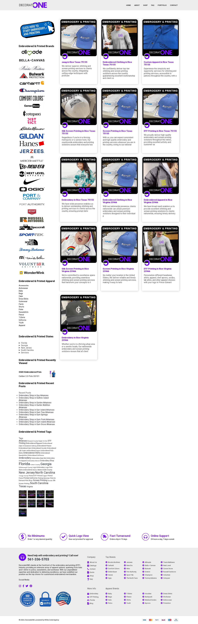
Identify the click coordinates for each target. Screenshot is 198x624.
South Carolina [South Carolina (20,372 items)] (39, 483)
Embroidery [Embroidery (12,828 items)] (25, 457)
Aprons (147, 603)
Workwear (167, 597)
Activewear (23, 288)
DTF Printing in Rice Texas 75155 (160, 131)
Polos (21, 309)
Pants (21, 304)
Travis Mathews (169, 562)
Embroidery (94, 594)
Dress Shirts (23, 299)
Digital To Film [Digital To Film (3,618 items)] (42, 441)
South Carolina (27, 350)
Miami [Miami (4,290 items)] (35, 470)
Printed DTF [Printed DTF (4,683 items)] (33, 476)
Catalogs (93, 565)
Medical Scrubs (150, 600)
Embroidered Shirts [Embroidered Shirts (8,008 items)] (31, 453)
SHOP (145, 5)
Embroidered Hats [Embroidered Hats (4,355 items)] (25, 448)
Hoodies (148, 594)
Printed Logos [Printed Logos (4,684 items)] (42, 476)
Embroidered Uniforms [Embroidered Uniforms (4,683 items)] (36, 455)
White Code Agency (52, 620)
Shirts (129, 600)
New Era (129, 565)
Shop (92, 576)
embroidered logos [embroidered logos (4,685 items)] (33, 450)
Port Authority (131, 572)
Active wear (167, 600)
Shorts (21, 307)
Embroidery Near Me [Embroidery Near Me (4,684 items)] (39, 458)
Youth (21, 323)
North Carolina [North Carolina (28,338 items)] (45, 472)
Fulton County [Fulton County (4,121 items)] (35, 465)
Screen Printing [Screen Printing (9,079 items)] (40, 480)
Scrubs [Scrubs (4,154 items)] (50, 480)
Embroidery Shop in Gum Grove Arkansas (37, 424)
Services (25, 352)
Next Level (167, 565)
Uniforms (22, 320)
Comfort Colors (113, 569)
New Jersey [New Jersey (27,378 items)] (27, 472)
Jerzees (129, 562)
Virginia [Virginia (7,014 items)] (30, 486)
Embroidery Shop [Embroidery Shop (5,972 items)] (47, 461)
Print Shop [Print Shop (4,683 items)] (28, 480)
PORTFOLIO (162, 5)
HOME (128, 5)
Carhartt (111, 565)
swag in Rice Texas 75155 (74, 62)
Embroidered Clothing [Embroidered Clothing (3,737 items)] (29, 446)
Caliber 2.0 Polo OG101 (29, 376)
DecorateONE (30, 620)
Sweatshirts (23, 312)
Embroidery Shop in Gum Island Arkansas (37, 422)
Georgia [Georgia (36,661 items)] (46, 464)
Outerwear (23, 301)
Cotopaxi (166, 578)
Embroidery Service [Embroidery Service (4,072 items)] (33, 461)
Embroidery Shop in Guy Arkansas (33, 395)
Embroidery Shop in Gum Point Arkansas (36, 419)
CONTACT (174, 5)
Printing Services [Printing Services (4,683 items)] (44, 478)
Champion (148, 575)
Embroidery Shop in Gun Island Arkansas (36, 410)
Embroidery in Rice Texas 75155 (78, 200)
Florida (24, 343)
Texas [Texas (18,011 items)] (22, 486)
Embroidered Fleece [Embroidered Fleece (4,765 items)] (44, 446)
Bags (21, 293)
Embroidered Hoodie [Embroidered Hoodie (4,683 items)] (39, 448)
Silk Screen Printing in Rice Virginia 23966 (75, 270)
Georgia (24, 345)
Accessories (24, 286)
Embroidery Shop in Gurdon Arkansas (35, 402)
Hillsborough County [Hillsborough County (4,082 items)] (25, 467)
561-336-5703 (38, 559)
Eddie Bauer (112, 572)
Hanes (110, 575)
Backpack (148, 597)
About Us (93, 562)
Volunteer (166, 575)
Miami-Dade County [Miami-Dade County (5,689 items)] (45, 470)
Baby (21, 291)
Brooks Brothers (114, 562)
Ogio (110, 578)
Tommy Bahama (151, 578)
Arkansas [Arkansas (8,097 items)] (23, 441)
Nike (128, 569)
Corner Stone (168, 569)
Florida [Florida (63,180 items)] (24, 464)
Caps (21, 296)
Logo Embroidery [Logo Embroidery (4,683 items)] (39, 467)
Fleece (21, 315)
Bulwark (148, 569)
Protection (167, 603)
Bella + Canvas (150, 565)
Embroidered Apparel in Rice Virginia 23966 (158, 201)
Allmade (148, 562)
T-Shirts (22, 317)
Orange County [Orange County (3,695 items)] (23, 476)
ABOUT (137, 5)
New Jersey (26, 348)
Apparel (22, 325)
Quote (92, 572)
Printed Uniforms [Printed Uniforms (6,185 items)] (30, 478)
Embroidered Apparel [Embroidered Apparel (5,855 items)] (34, 443)
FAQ (152, 5)
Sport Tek (130, 575)
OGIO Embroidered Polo (30, 372)
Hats (110, 600)
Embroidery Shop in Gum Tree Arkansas (36, 412)
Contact (92, 569)
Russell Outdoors (169, 572)
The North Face (132, 578)
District (147, 572)
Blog (91, 603)
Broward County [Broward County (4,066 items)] (33, 441)
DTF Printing (94, 597)
